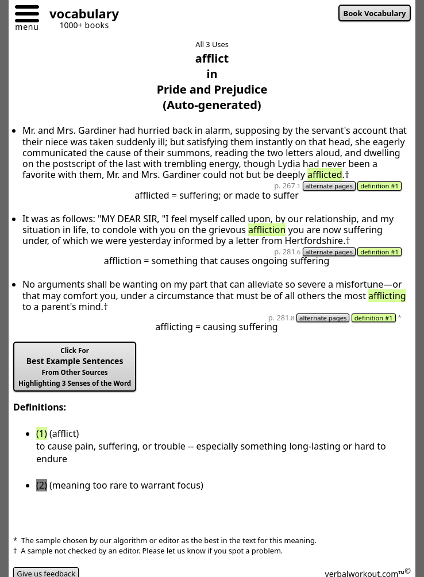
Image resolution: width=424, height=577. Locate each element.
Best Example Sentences (74, 367)
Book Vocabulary (375, 13)
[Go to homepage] (80, 15)
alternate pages (329, 185)
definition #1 (379, 185)
